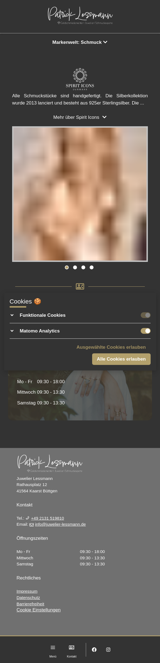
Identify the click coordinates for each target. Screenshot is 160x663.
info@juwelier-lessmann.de (58, 524)
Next (141, 195)
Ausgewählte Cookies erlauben (111, 347)
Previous (19, 195)
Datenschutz (28, 597)
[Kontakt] (72, 647)
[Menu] (53, 647)
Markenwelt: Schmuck (80, 42)
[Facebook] (94, 650)
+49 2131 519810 (44, 518)
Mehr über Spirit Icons (79, 117)
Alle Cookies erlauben (121, 358)
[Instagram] (108, 650)
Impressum (27, 591)
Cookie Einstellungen (39, 610)
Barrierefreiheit (30, 604)
